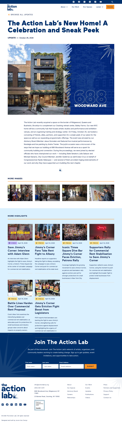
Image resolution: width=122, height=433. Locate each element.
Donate (110, 7)
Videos (87, 409)
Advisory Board (72, 403)
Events (87, 400)
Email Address (63, 374)
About (69, 397)
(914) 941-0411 (39, 400)
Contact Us (107, 409)
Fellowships (71, 409)
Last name (45, 374)
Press (105, 397)
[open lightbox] (20, 193)
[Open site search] (112, 2)
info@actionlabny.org (41, 397)
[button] (64, 7)
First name (28, 374)
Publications (89, 406)
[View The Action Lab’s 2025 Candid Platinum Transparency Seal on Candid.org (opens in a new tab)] (39, 417)
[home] (12, 7)
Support (106, 406)
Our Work (75, 7)
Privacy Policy (108, 403)
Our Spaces (87, 7)
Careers (70, 406)
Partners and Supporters (112, 400)
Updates (88, 403)
